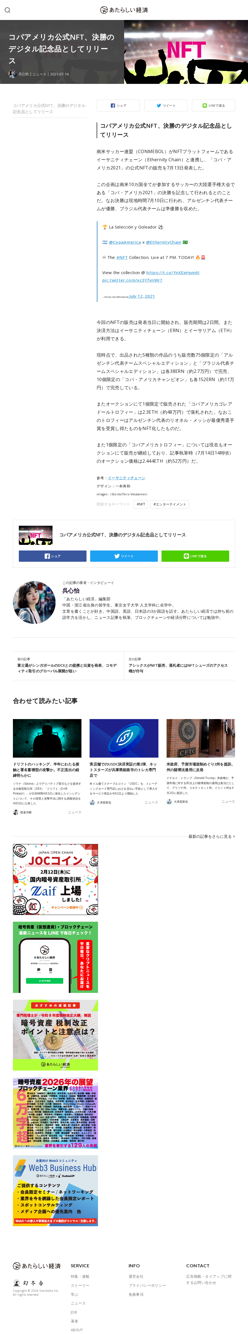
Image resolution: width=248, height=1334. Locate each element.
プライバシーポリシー (147, 1277)
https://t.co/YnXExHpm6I (172, 272)
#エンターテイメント (170, 504)
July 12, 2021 (142, 296)
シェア (121, 105)
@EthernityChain (163, 242)
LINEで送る (217, 105)
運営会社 (136, 1268)
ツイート (169, 105)
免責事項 (136, 1286)
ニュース (40, 74)
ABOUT (77, 1321)
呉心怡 (70, 591)
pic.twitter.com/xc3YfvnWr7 (132, 280)
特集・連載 (80, 1268)
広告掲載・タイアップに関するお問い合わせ (208, 1271)
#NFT (122, 257)
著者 (74, 1312)
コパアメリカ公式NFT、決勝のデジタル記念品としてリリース (49, 108)
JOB (74, 1303)
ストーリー (80, 1277)
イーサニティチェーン (126, 477)
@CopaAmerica (125, 242)
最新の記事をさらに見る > (213, 832)
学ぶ (74, 1286)
